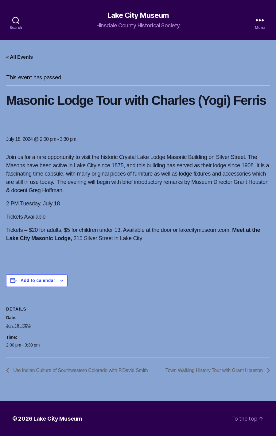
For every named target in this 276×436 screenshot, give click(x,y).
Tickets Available (25, 217)
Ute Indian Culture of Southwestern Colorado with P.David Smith (80, 370)
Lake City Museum (138, 15)
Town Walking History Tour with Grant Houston (214, 370)
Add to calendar (38, 280)
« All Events (19, 57)
